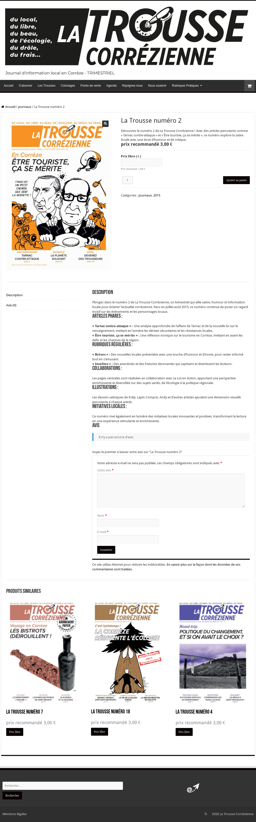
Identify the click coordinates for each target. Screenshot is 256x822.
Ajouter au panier (236, 180)
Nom (102, 515)
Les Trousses (46, 85)
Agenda (111, 85)
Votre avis (105, 470)
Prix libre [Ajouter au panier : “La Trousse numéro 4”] (184, 732)
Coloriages (68, 85)
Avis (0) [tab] (11, 306)
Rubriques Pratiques (185, 85)
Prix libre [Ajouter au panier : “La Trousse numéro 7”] (14, 732)
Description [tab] (14, 295)
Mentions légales (14, 814)
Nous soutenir (157, 85)
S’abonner (25, 85)
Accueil (8, 85)
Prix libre (131, 156)
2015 (156, 195)
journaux (24, 107)
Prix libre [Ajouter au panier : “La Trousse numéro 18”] (99, 731)
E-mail (103, 532)
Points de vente (90, 85)
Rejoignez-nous (132, 85)
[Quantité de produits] (127, 180)
